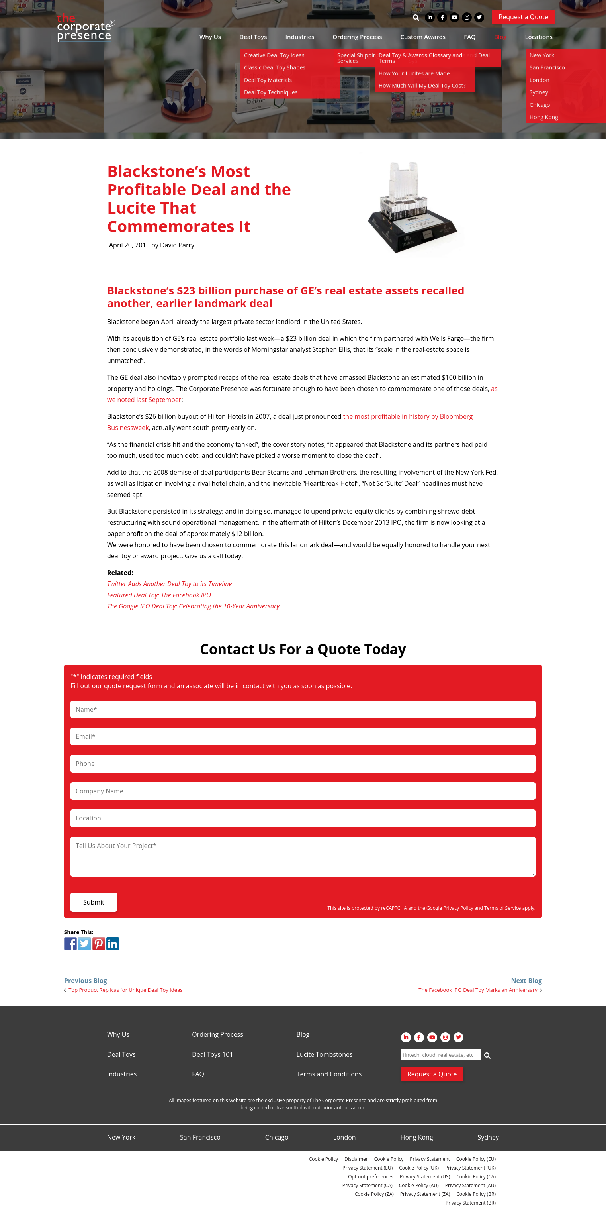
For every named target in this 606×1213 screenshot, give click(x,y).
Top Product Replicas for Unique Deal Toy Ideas (125, 989)
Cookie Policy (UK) (419, 1167)
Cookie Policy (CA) (476, 1176)
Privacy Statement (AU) (470, 1185)
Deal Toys (253, 37)
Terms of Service (502, 908)
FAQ (470, 37)
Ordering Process (357, 37)
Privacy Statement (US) (425, 1176)
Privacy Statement (430, 1159)
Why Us (210, 37)
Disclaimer (356, 1159)
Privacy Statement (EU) (367, 1167)
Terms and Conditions (329, 1074)
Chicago (277, 1137)
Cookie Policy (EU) (476, 1159)
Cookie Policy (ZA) (374, 1194)
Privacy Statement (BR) (471, 1202)
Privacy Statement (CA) (367, 1185)
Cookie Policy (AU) (419, 1185)
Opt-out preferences (370, 1176)
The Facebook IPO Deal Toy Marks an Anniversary (478, 989)
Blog (500, 37)
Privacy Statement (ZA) (425, 1194)
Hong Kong (417, 1137)
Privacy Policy (458, 908)
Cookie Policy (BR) (476, 1194)
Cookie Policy (323, 1159)
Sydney (488, 1137)
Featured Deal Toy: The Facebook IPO (159, 595)
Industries (300, 37)
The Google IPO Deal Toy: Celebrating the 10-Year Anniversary (193, 606)
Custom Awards (423, 37)
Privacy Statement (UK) (470, 1167)
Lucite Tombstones (325, 1054)
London (344, 1137)
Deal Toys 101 (212, 1054)
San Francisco (200, 1137)
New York (121, 1137)
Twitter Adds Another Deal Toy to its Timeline (169, 583)
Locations (539, 37)
